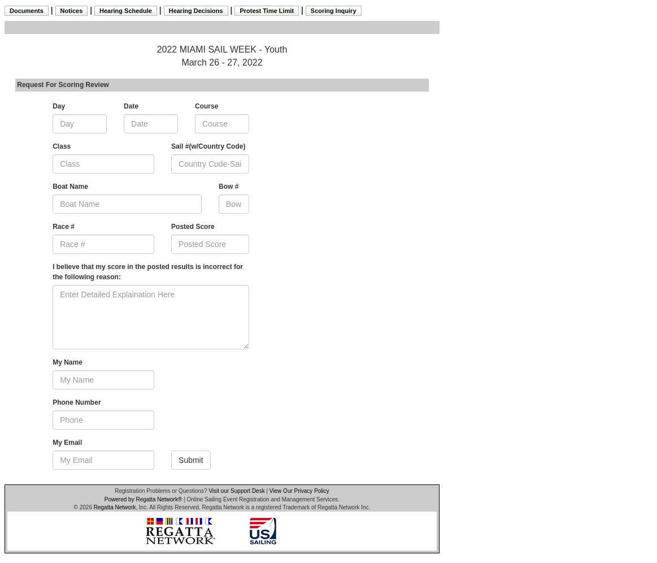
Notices (71, 10)
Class (62, 146)
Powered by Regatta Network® (143, 499)
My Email (67, 443)
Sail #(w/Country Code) (208, 146)
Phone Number (77, 402)
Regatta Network (115, 507)
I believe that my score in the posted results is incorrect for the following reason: (148, 271)
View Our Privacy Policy (299, 491)
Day (59, 106)
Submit (191, 460)
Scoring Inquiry (333, 10)
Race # (64, 227)
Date (131, 106)
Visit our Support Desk (236, 491)
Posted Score (193, 227)
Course (206, 106)
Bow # (228, 186)
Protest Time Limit (267, 10)
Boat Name (70, 186)
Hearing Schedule (125, 10)
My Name (67, 362)
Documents (26, 10)
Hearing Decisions (196, 10)
